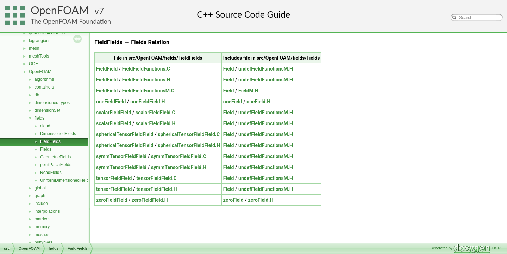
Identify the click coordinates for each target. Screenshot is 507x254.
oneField (232, 101)
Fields (45, 149)
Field (228, 69)
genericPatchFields (47, 32)
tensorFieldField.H (156, 189)
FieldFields (50, 141)
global (40, 188)
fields (39, 118)
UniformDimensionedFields (65, 180)
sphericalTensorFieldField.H (189, 145)
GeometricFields (55, 157)
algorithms (44, 79)
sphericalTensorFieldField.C (189, 134)
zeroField (233, 200)
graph (40, 195)
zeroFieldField (111, 200)
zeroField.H (260, 200)
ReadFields (51, 172)
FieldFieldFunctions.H (146, 80)
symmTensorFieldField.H (178, 167)
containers (44, 87)
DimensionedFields (58, 133)
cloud (45, 125)
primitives (43, 242)
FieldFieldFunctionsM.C (148, 90)
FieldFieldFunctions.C (146, 69)
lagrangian (39, 40)
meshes (42, 234)
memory (42, 226)
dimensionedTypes (52, 102)
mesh (34, 48)
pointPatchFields (55, 164)
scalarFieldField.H (155, 123)
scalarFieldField (113, 112)
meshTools (39, 56)
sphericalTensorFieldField (125, 134)
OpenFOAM (60, 10)
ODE (33, 63)
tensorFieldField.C (156, 178)
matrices (42, 219)
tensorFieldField (114, 178)
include (41, 203)
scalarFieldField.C (155, 112)
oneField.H (258, 101)
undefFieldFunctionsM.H (265, 69)
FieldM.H (248, 90)
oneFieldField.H (147, 101)
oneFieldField (111, 101)
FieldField (107, 69)
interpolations (47, 211)
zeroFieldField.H (150, 200)
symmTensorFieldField (121, 156)
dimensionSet (47, 110)
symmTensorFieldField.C (178, 156)
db (37, 94)
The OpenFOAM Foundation (71, 21)
